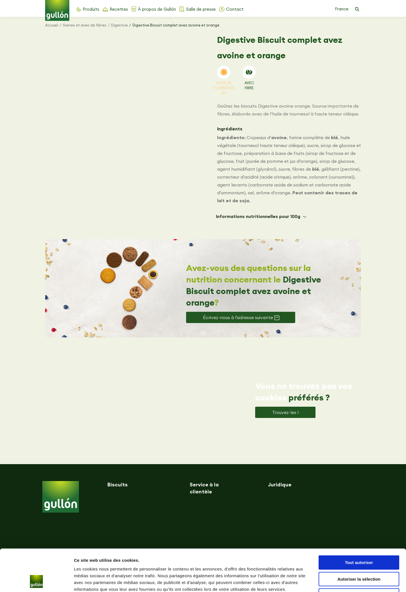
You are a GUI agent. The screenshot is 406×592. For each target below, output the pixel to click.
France (341, 9)
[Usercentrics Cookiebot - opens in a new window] (36, 581)
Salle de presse (201, 9)
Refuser (359, 556)
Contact (235, 9)
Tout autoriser (359, 523)
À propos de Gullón (157, 9)
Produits (91, 9)
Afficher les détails (311, 580)
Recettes (119, 9)
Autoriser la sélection (359, 539)
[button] (357, 9)
